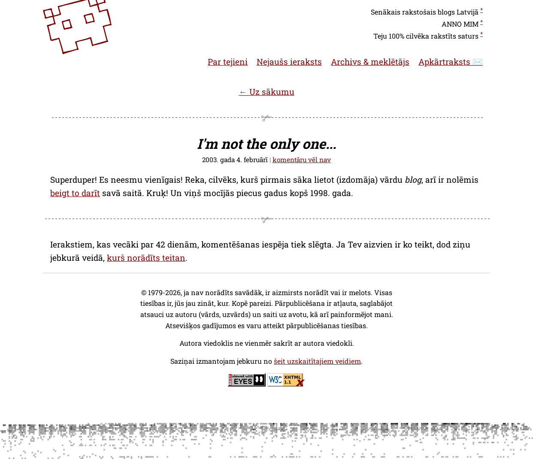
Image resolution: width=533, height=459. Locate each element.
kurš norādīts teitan (146, 257)
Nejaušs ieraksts (289, 61)
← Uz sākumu (266, 91)
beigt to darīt (75, 192)
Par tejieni (228, 61)
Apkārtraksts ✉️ (450, 61)
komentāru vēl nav (302, 159)
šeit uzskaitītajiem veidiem (317, 360)
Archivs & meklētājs (370, 61)
